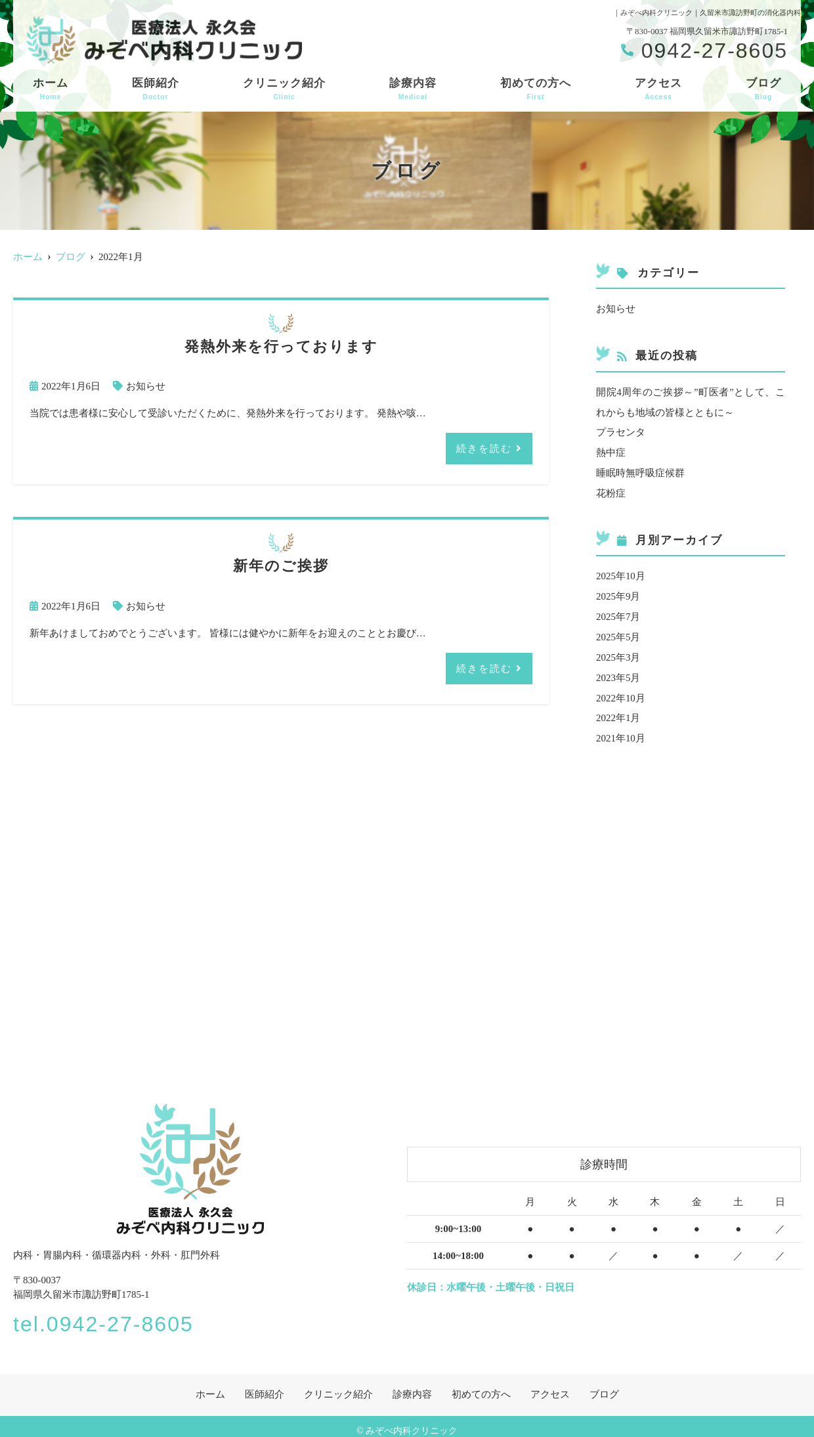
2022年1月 (618, 710)
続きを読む (484, 447)
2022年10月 (620, 690)
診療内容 (413, 89)
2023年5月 (618, 670)
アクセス (658, 89)
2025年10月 (620, 572)
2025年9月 (618, 591)
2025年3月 (618, 651)
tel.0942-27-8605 (108, 1314)
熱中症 (611, 450)
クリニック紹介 (284, 89)
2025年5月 (618, 631)
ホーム (50, 89)
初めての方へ (535, 89)
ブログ (763, 89)
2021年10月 (620, 729)
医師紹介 (155, 89)
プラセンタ (620, 431)
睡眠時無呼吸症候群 (640, 470)
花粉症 (611, 490)
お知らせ (145, 386)
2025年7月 (618, 611)
